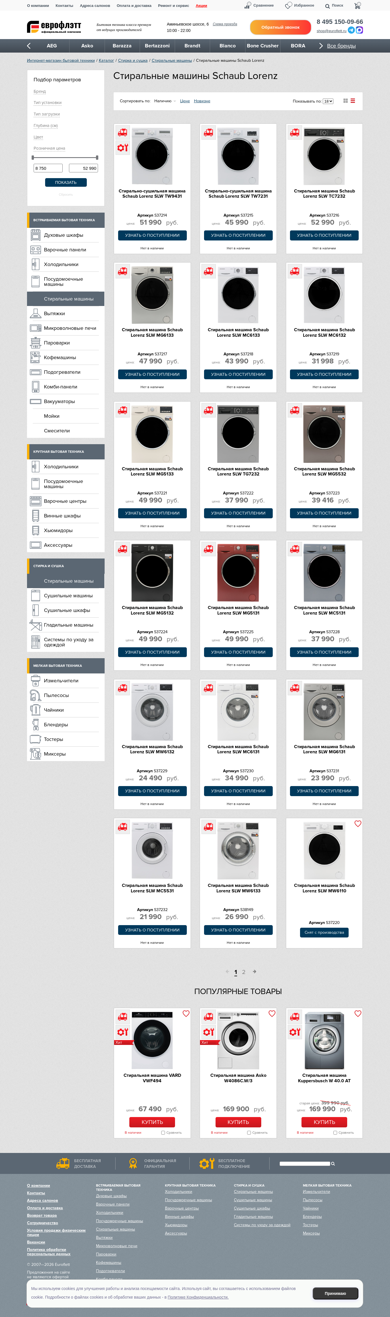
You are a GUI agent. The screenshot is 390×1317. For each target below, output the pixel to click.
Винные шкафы (62, 516)
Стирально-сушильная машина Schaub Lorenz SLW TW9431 (152, 193)
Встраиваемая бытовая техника (64, 220)
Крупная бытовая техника (58, 452)
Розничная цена (49, 148)
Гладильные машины (68, 625)
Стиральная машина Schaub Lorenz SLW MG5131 (238, 610)
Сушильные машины (68, 595)
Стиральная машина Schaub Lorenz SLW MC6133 (238, 332)
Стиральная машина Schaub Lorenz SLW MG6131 (324, 749)
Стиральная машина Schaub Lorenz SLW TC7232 (324, 193)
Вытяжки (54, 313)
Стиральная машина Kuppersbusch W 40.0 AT (324, 1078)
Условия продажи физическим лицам (56, 1232)
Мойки (51, 416)
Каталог (106, 60)
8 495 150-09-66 (340, 22)
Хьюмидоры (58, 530)
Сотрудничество (42, 1222)
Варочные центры (65, 501)
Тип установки (48, 102)
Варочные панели (65, 250)
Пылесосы (56, 695)
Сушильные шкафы (67, 610)
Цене (185, 101)
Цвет (38, 137)
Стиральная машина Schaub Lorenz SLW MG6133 (152, 332)
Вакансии (36, 1242)
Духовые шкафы (63, 235)
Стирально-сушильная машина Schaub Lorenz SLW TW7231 (238, 193)
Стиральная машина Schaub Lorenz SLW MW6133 (238, 888)
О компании (38, 5)
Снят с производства (324, 932)
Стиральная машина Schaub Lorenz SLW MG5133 (152, 471)
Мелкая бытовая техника (57, 666)
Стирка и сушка (133, 60)
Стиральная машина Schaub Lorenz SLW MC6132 (324, 332)
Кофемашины (60, 357)
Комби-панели (60, 387)
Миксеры (55, 754)
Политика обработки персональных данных (48, 1251)
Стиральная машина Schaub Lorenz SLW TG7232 (238, 471)
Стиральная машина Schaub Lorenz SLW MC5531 (152, 888)
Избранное (304, 5)
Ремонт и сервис (173, 5)
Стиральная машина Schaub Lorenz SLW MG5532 (324, 471)
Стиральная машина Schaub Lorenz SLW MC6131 (238, 749)
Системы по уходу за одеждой (68, 642)
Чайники (54, 710)
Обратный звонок (280, 27)
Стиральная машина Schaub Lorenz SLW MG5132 (152, 610)
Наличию (163, 101)
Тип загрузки (47, 114)
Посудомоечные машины (63, 281)
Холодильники (61, 264)
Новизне (202, 101)
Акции (201, 5)
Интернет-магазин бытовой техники (61, 60)
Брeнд (40, 91)
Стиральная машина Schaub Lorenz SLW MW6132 (152, 749)
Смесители (57, 431)
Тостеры (53, 739)
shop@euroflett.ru (332, 31)
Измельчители (61, 680)
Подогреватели (62, 372)
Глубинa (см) (46, 125)
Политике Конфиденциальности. (198, 1297)
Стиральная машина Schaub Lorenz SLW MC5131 (324, 610)
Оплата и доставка (134, 5)
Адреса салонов (95, 5)
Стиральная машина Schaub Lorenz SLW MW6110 (324, 888)
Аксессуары (58, 545)
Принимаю (335, 1293)
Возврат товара (42, 1215)
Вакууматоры (59, 401)
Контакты (64, 5)
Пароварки (57, 343)
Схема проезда (225, 24)
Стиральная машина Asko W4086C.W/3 (238, 1078)
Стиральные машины (172, 60)
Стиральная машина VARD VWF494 (152, 1078)
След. (253, 972)
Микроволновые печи (70, 328)
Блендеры (56, 724)
